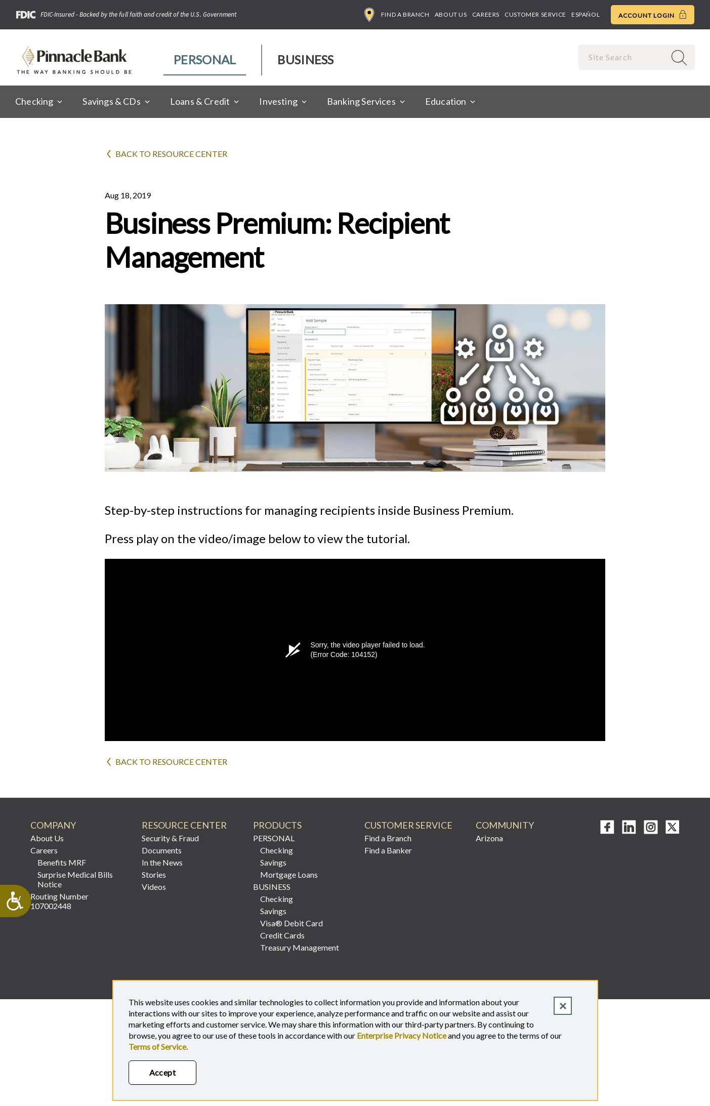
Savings (273, 862)
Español (585, 14)
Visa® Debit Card (291, 923)
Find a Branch (397, 14)
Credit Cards (282, 935)
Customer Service (535, 14)
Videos (154, 886)
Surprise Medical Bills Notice (75, 879)
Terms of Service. (158, 1046)
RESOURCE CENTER (184, 825)
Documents (162, 850)
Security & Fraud (170, 838)
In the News (162, 862)
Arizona (489, 838)
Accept (162, 1072)
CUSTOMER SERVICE (408, 825)
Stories (154, 874)
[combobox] (622, 57)
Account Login (652, 14)
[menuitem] (205, 60)
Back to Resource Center (171, 153)
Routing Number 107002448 (59, 901)
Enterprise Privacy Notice (401, 1035)
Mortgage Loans (289, 874)
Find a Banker (388, 850)
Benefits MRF (61, 862)
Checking (276, 850)
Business (305, 59)
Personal (205, 59)
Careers (485, 14)
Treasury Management (299, 947)
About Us (451, 14)
